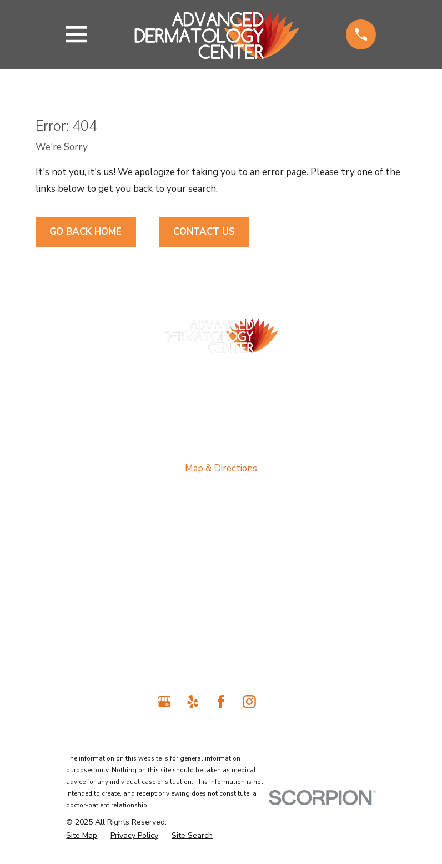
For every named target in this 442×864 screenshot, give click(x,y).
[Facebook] (221, 701)
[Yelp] (192, 701)
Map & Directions (221, 468)
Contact (221, 643)
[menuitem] (81, 836)
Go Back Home (85, 231)
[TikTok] (278, 701)
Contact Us (204, 231)
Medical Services (221, 574)
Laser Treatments (221, 597)
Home (221, 529)
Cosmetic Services (221, 620)
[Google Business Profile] (164, 701)
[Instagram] (249, 701)
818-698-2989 (221, 371)
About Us (221, 551)
